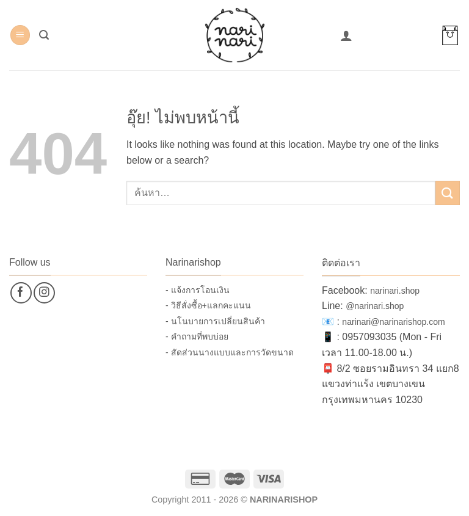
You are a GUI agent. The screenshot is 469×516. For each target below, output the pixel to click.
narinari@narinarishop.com (393, 322)
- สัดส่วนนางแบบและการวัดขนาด (229, 352)
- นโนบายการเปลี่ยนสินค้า (215, 321)
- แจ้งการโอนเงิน (197, 290)
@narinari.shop (375, 306)
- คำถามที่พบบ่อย (196, 336)
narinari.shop (395, 291)
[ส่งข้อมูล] (447, 193)
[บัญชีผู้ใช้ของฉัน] (346, 35)
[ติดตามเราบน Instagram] (44, 292)
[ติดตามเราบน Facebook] (21, 292)
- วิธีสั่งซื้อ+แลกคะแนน (208, 305)
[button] (20, 35)
